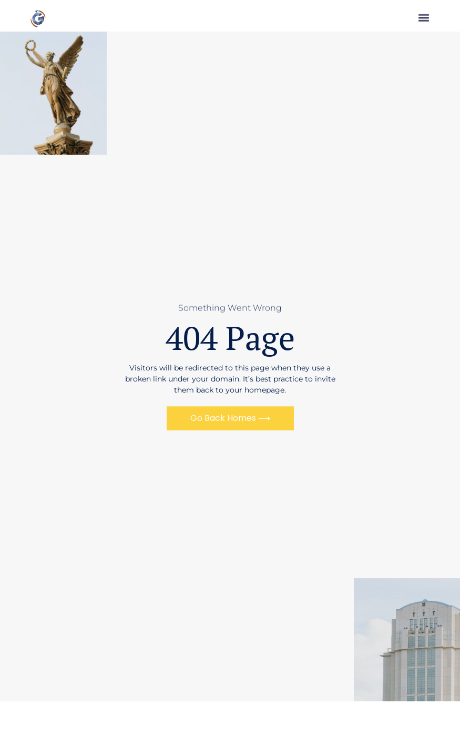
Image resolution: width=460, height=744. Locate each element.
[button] (424, 19)
